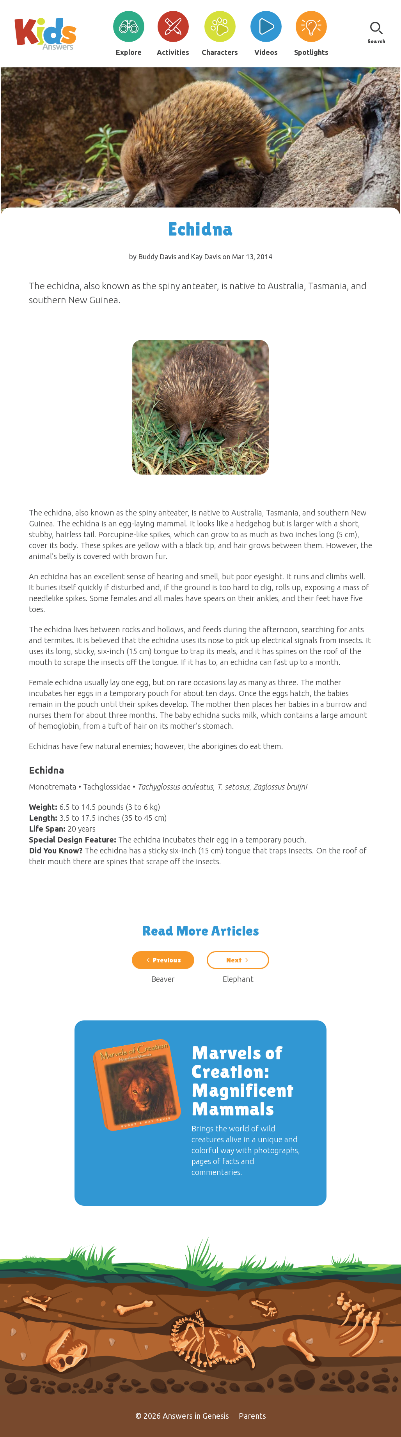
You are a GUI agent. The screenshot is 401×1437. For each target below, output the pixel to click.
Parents (252, 1415)
